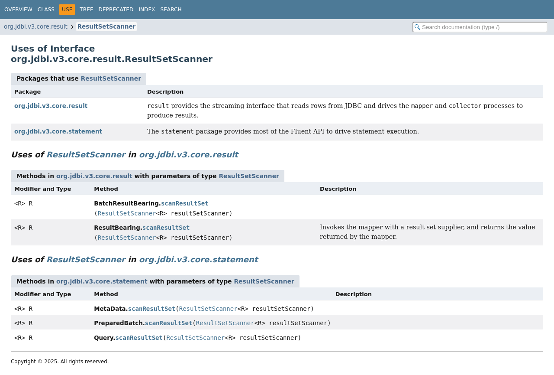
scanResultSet (185, 203)
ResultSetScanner (106, 26)
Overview (18, 10)
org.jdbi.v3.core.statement (58, 131)
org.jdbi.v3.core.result (36, 26)
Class (46, 10)
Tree (86, 10)
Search (170, 10)
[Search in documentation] (480, 27)
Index (146, 10)
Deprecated (116, 10)
